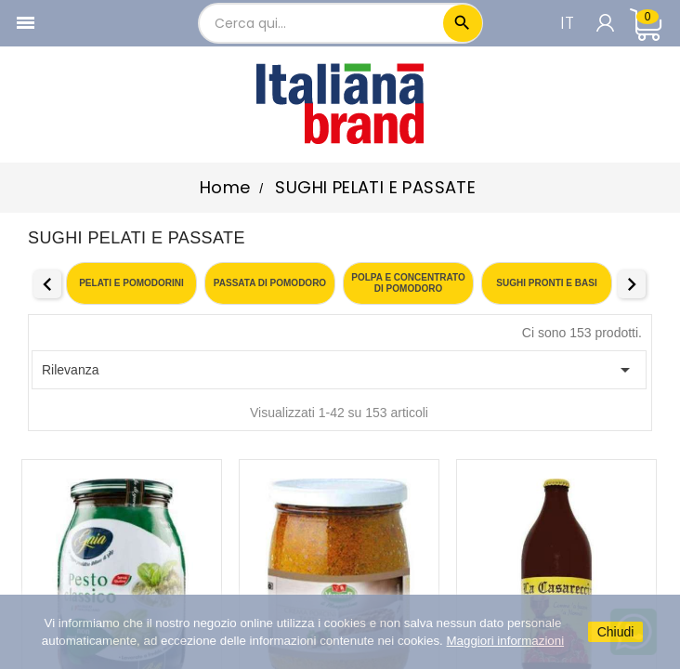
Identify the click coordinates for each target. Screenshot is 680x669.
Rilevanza (339, 370)
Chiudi (615, 631)
